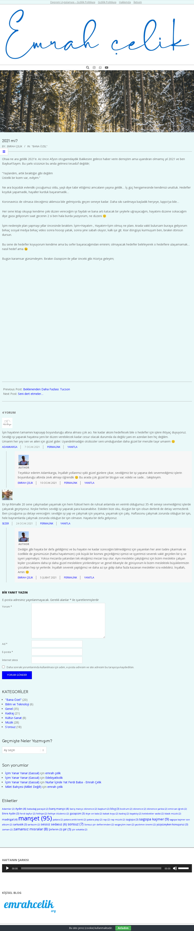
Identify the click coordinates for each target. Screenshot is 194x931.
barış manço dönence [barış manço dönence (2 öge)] (83, 808)
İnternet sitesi (10, 660)
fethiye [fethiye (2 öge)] (41, 813)
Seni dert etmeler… (30, 394)
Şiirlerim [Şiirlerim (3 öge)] (55, 829)
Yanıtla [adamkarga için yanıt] (72, 447)
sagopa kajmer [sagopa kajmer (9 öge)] (154, 819)
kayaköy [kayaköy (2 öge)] (135, 813)
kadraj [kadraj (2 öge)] (124, 813)
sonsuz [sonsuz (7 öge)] (75, 824)
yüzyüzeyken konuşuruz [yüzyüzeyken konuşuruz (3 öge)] (172, 824)
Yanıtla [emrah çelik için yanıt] (89, 483)
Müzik (9, 722)
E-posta (7, 652)
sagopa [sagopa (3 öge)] (132, 819)
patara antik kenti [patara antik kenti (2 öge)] (75, 819)
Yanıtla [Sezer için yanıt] (65, 523)
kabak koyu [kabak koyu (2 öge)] (110, 813)
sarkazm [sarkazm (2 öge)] (34, 824)
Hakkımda (125, 2)
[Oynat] (7, 868)
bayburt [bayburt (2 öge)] (104, 808)
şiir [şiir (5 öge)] (67, 829)
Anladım (123, 928)
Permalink (53, 447)
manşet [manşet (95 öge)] (35, 818)
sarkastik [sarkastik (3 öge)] (20, 824)
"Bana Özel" (39, 146)
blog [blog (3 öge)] (114, 809)
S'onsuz (10, 727)
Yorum (7, 606)
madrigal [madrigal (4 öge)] (10, 819)
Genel (9, 709)
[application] (97, 868)
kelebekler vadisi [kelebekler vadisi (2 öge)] (153, 813)
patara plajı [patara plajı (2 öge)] (94, 819)
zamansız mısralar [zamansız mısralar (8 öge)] (30, 829)
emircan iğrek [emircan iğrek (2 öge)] (177, 808)
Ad (4, 644)
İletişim (138, 2)
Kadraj (9, 713)
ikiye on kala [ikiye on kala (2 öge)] (94, 813)
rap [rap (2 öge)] (106, 819)
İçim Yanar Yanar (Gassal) (22, 773)
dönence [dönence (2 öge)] (139, 808)
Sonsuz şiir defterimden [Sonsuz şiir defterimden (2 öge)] (99, 824)
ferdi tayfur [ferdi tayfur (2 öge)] (27, 813)
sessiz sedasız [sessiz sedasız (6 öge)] (54, 824)
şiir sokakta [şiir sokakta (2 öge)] (79, 829)
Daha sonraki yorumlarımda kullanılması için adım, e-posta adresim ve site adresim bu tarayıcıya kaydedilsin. (70, 667)
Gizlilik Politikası (107, 2)
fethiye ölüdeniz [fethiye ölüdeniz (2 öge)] (58, 813)
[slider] (91, 868)
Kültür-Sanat (13, 718)
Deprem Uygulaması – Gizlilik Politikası (72, 2)
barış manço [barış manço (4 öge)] (59, 809)
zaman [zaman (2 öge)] (7, 829)
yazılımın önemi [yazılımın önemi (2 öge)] (145, 824)
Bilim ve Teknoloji (17, 704)
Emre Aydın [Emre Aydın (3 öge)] (10, 813)
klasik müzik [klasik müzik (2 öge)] (173, 813)
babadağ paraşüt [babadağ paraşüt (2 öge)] (37, 808)
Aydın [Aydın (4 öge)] (20, 809)
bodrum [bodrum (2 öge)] (126, 808)
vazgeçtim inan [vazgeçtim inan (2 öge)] (124, 824)
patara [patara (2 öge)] (58, 819)
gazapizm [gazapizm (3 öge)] (77, 813)
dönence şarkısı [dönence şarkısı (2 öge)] (157, 808)
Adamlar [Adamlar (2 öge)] (8, 808)
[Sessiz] (175, 868)
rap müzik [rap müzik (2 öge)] (118, 819)
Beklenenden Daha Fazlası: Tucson (46, 389)
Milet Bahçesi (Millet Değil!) (23, 787)
